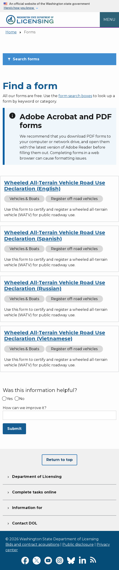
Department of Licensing (34, 476)
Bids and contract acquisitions (32, 544)
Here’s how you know (19, 8)
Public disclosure (78, 544)
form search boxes (75, 96)
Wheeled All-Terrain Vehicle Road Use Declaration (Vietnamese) (54, 336)
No (21, 399)
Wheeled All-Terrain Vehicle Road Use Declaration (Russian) (54, 286)
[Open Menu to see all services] (109, 19)
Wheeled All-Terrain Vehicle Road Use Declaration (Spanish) (54, 235)
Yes (10, 399)
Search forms (23, 59)
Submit (14, 428)
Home (11, 32)
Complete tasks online (31, 491)
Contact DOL (21, 522)
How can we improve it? (24, 408)
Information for (24, 507)
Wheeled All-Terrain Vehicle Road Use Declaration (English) (54, 186)
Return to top (59, 460)
